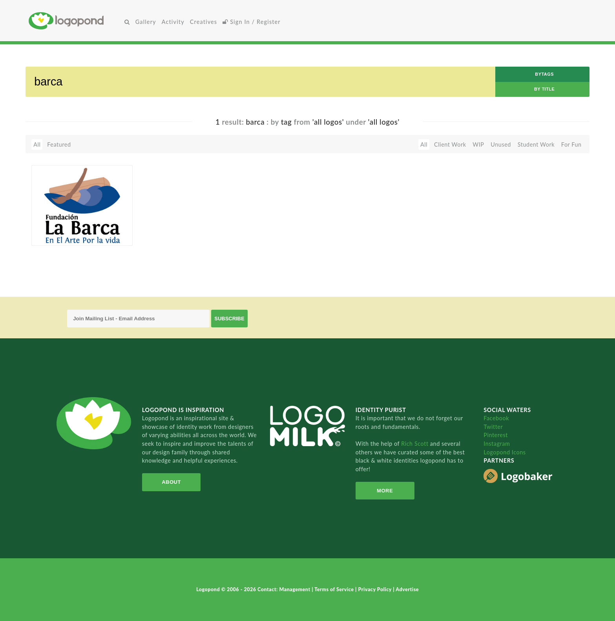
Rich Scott (415, 443)
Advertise (407, 589)
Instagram (497, 443)
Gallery (145, 21)
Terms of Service (334, 589)
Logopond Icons (505, 452)
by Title (544, 89)
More (385, 491)
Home (75, 20)
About (171, 482)
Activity (173, 21)
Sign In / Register (252, 21)
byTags (544, 74)
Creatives (203, 21)
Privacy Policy (375, 589)
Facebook (496, 418)
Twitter (493, 426)
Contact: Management (284, 589)
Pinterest (496, 435)
